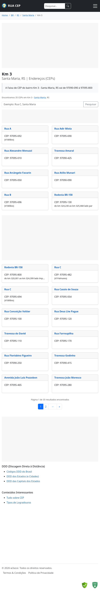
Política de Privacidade (40, 572)
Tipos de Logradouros (19, 502)
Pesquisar (90, 104)
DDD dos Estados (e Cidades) (23, 476)
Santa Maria (40, 97)
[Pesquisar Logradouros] (43, 104)
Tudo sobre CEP (15, 497)
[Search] (54, 6)
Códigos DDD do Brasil (19, 471)
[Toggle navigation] (95, 6)
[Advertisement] (50, 45)
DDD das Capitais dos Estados (23, 481)
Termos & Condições (14, 572)
